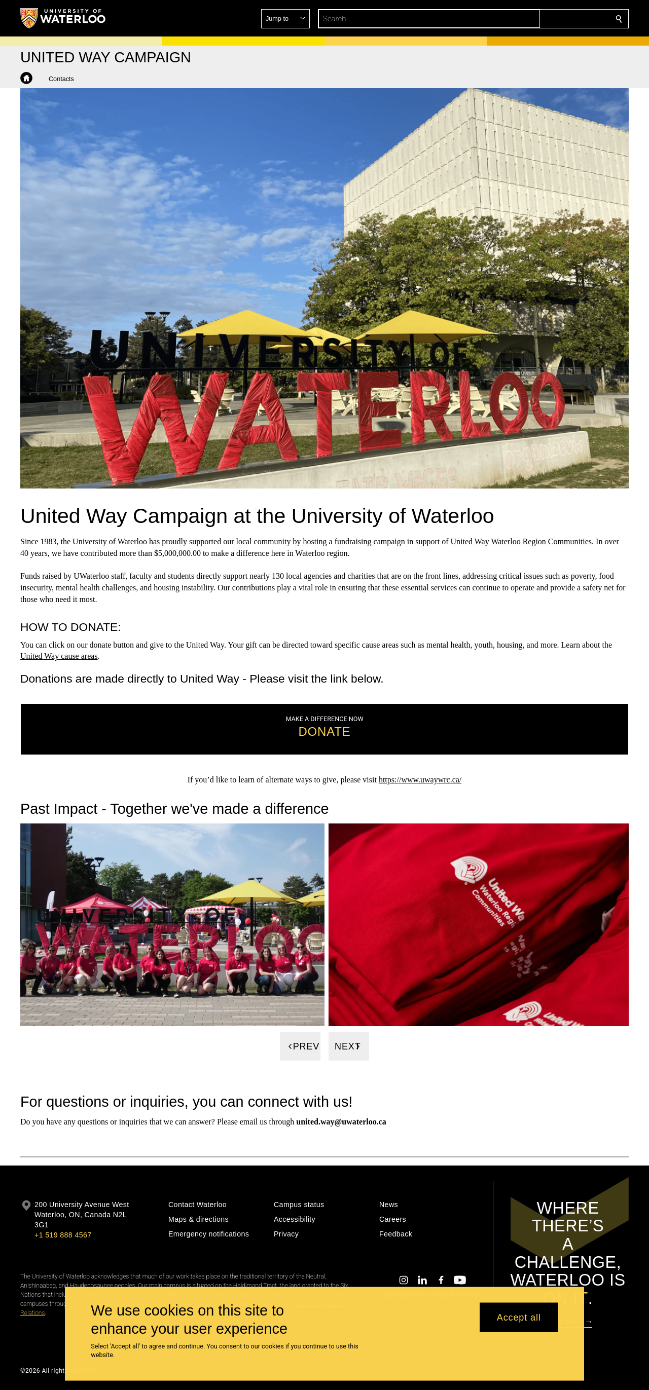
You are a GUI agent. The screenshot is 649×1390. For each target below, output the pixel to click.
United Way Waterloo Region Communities (521, 541)
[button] (545, 19)
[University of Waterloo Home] (63, 18)
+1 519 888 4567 (62, 1235)
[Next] (349, 1046)
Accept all (519, 1317)
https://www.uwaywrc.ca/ (420, 779)
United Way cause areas (59, 656)
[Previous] (300, 1046)
